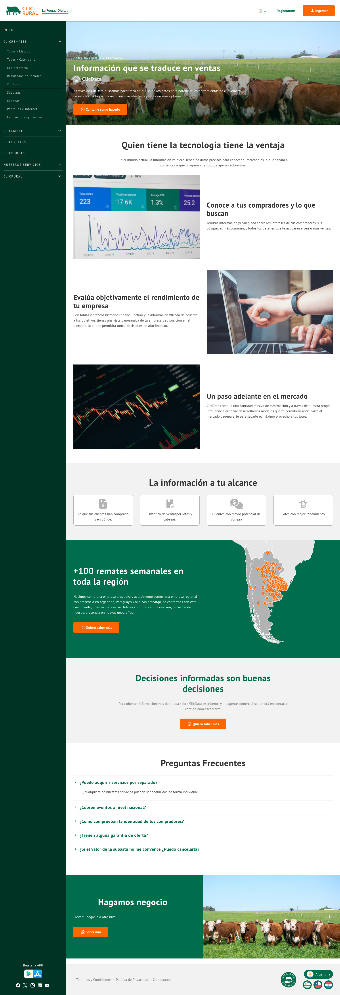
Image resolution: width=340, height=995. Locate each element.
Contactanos (162, 979)
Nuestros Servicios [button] (22, 165)
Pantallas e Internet (22, 109)
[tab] (33, 41)
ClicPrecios (15, 142)
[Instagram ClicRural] (32, 986)
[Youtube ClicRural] (47, 986)
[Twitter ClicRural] (25, 986)
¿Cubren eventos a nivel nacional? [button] (109, 813)
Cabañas (13, 101)
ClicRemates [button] (15, 42)
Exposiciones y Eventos (24, 117)
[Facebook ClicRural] (18, 986)
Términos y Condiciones (93, 979)
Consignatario (87, 64)
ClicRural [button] (13, 176)
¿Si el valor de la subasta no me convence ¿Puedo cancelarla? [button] (136, 855)
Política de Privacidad (132, 979)
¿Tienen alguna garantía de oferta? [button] (110, 841)
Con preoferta (17, 68)
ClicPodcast (15, 153)
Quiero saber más (96, 633)
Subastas (14, 92)
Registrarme (286, 10)
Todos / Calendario (21, 60)
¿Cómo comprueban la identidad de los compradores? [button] (128, 827)
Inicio (9, 30)
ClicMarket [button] (14, 131)
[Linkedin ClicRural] (39, 986)
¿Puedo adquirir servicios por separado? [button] (115, 788)
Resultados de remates (24, 76)
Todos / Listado (18, 51)
